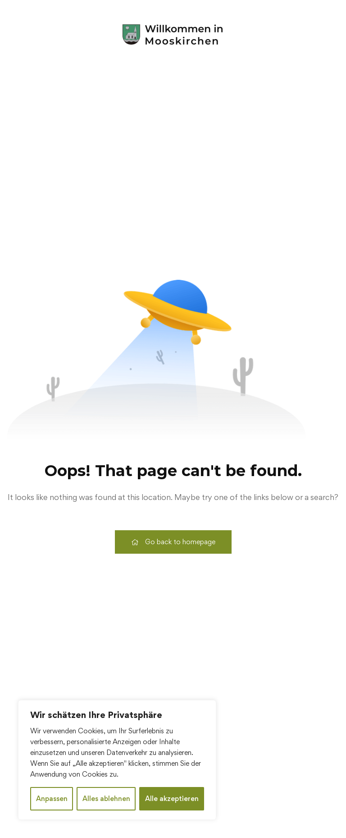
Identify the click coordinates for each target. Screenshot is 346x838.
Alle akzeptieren (172, 798)
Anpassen (52, 798)
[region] (117, 760)
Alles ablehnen (106, 798)
